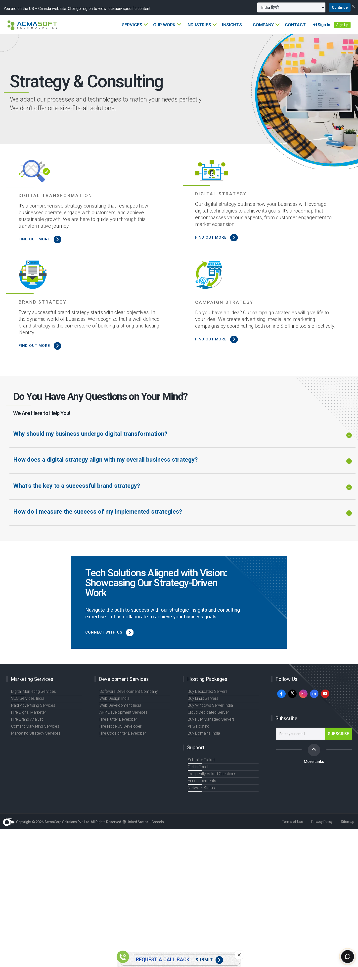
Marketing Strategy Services (35, 733)
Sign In (321, 25)
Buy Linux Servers (202, 698)
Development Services (124, 679)
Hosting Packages (207, 679)
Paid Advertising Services (32, 705)
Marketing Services (32, 679)
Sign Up (342, 25)
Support (196, 748)
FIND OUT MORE (42, 239)
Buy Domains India (203, 733)
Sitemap (347, 822)
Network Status (201, 788)
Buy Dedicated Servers (207, 691)
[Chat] (346, 955)
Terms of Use (292, 822)
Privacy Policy (322, 822)
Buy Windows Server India (209, 705)
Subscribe (286, 718)
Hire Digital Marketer (28, 712)
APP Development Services (122, 712)
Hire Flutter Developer (117, 719)
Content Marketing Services (34, 726)
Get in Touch (198, 767)
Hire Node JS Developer (119, 726)
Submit (209, 960)
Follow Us (286, 679)
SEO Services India (27, 698)
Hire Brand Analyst (26, 719)
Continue (336, 7)
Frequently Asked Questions (211, 774)
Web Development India (119, 705)
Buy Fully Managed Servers (210, 719)
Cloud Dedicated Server (208, 712)
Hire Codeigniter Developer (122, 733)
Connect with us (112, 632)
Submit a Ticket (201, 760)
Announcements (201, 781)
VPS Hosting (198, 726)
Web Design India (114, 698)
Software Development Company (127, 691)
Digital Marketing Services (33, 691)
